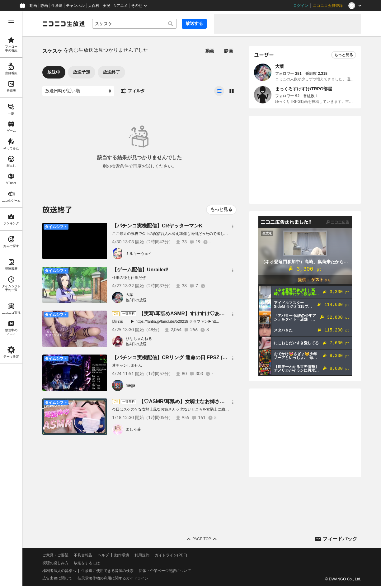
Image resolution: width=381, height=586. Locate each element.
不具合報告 (83, 555)
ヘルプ (103, 555)
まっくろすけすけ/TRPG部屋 (303, 88)
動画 (33, 5)
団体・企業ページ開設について (165, 571)
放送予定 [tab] (81, 71)
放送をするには (87, 563)
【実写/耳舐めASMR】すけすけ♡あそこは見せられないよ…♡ (209, 313)
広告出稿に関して (57, 578)
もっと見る (221, 209)
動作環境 (121, 555)
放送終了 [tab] (111, 71)
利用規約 (141, 555)
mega (130, 385)
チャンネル (75, 5)
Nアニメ (121, 5)
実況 (106, 5)
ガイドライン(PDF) (171, 555)
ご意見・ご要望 (55, 555)
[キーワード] (134, 24)
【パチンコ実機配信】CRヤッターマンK (157, 225)
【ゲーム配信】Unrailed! (140, 269)
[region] (11, 298)
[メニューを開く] (11, 22)
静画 (44, 5)
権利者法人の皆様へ (59, 571)
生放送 (57, 5)
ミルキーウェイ (139, 253)
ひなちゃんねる (139, 338)
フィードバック (339, 538)
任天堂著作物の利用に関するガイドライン (113, 578)
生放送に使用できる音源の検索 (107, 571)
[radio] (219, 91)
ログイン (300, 5)
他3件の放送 (136, 300)
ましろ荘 (133, 429)
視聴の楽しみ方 (55, 563)
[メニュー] (233, 226)
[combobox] (134, 24)
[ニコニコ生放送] (63, 23)
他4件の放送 (136, 344)
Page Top (201, 539)
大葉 (129, 295)
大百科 (93, 5)
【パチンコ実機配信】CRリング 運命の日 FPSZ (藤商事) (175, 357)
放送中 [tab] (53, 71)
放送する (194, 23)
